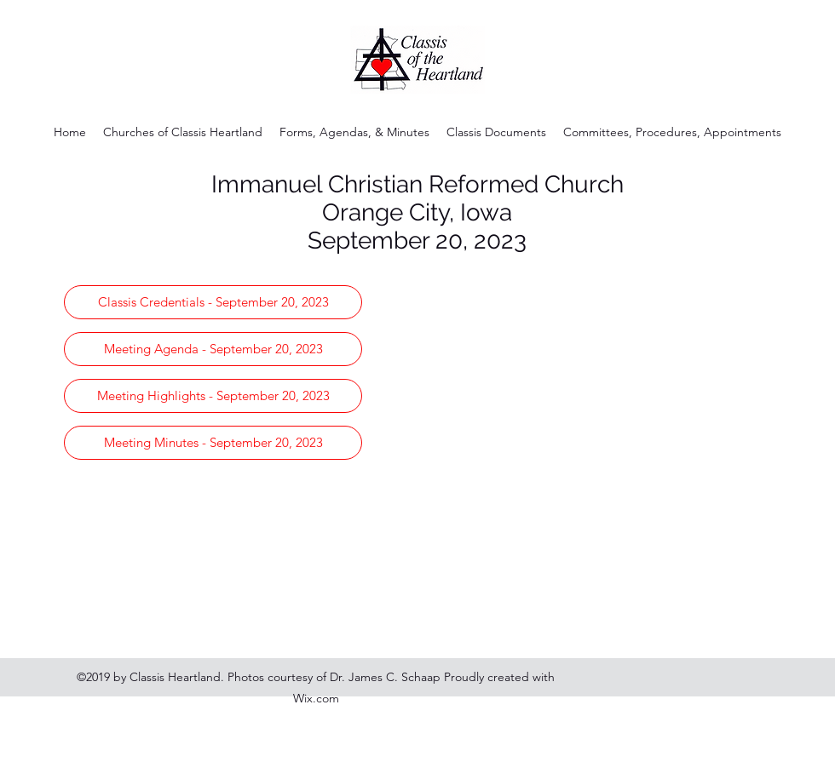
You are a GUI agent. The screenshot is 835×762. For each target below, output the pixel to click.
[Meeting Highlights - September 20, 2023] (213, 396)
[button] (354, 132)
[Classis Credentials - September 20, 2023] (213, 302)
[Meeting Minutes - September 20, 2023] (213, 443)
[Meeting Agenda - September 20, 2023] (213, 349)
